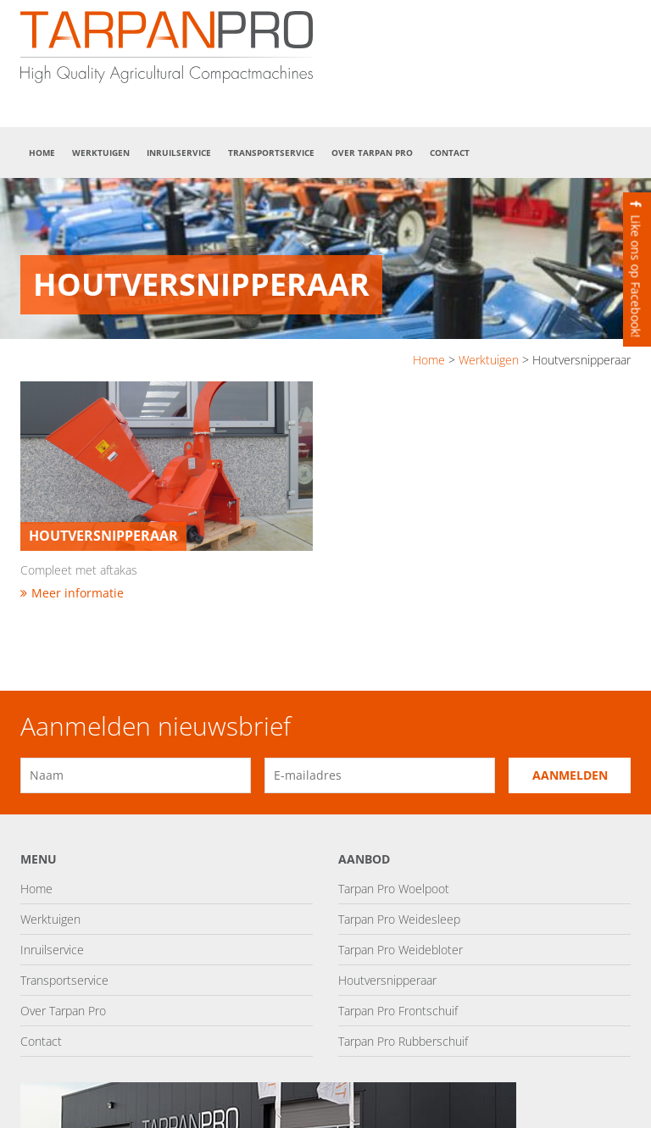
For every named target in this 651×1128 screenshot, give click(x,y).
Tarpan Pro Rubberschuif (403, 1041)
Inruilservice (179, 152)
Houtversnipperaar (387, 980)
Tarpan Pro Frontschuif (398, 1011)
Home (42, 152)
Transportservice (271, 152)
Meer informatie (72, 593)
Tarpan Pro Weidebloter (400, 950)
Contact (450, 152)
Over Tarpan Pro (372, 152)
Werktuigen (101, 152)
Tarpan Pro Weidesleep (399, 919)
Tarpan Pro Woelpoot (393, 889)
